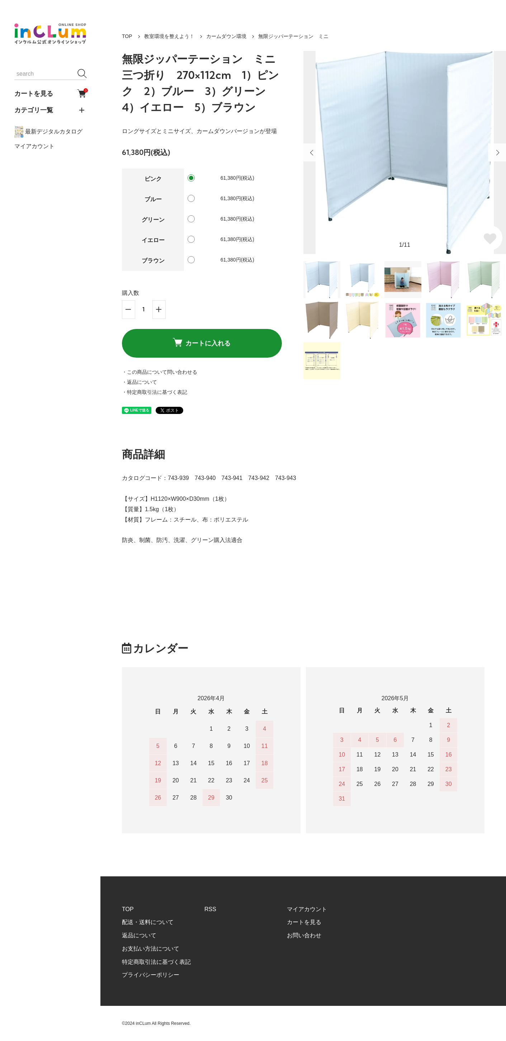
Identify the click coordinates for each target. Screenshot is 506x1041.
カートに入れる (202, 343)
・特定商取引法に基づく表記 (154, 392)
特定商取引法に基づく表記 (156, 962)
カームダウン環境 (226, 36)
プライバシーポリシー (150, 975)
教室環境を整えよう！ (169, 36)
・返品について (139, 382)
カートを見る (50, 93)
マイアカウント (34, 146)
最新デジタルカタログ (48, 132)
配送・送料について (148, 922)
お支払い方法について (150, 949)
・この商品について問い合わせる (159, 372)
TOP (127, 36)
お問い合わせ (304, 935)
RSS (210, 909)
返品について (139, 935)
